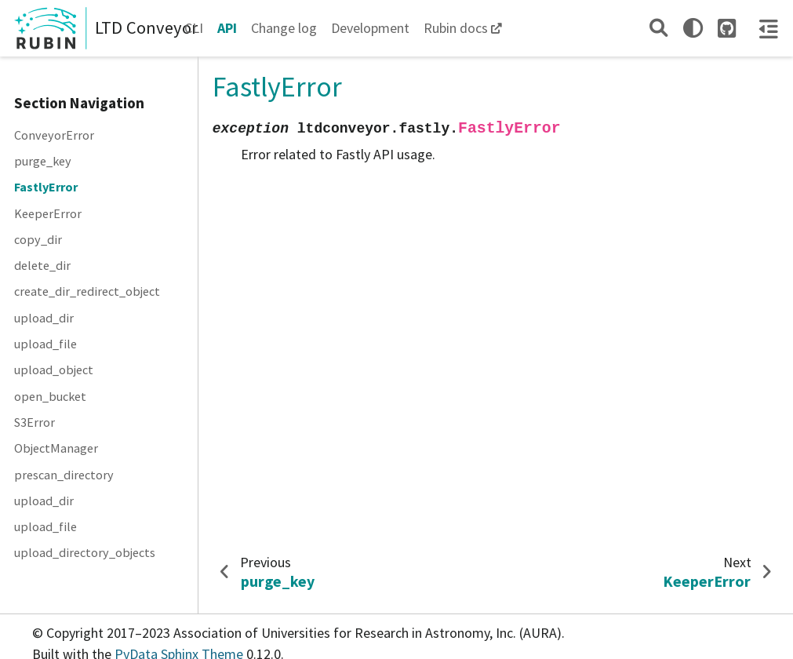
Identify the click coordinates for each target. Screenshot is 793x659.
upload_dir (44, 318)
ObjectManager (56, 448)
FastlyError (46, 187)
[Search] (658, 28)
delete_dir (42, 265)
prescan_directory (64, 474)
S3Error (34, 422)
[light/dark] (693, 28)
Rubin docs (456, 28)
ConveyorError (54, 135)
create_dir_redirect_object (87, 291)
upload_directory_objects (84, 552)
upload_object (53, 369)
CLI (193, 28)
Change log (284, 28)
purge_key (42, 161)
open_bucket (50, 396)
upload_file (45, 343)
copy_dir (38, 239)
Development (370, 28)
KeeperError (48, 213)
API (227, 28)
